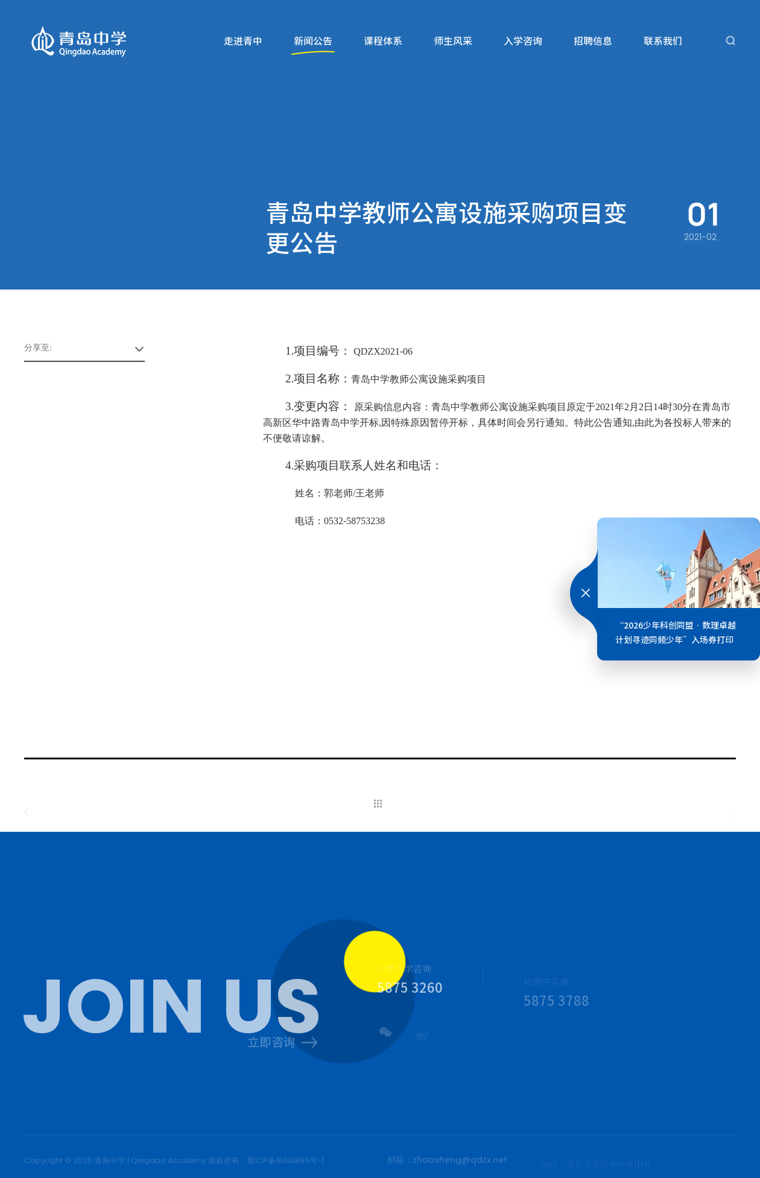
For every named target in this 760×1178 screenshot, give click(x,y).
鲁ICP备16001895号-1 (285, 1162)
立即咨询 (282, 1044)
